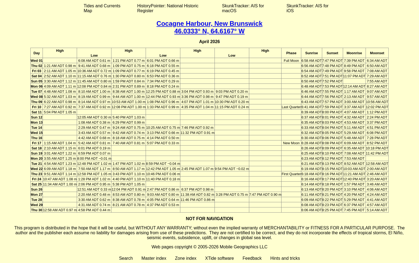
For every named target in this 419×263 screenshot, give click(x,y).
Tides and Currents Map (102, 8)
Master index (154, 258)
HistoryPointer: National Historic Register (168, 8)
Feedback (251, 258)
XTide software (219, 258)
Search (126, 258)
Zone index (185, 258)
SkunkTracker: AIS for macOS (243, 8)
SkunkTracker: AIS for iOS (307, 8)
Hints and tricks (285, 258)
